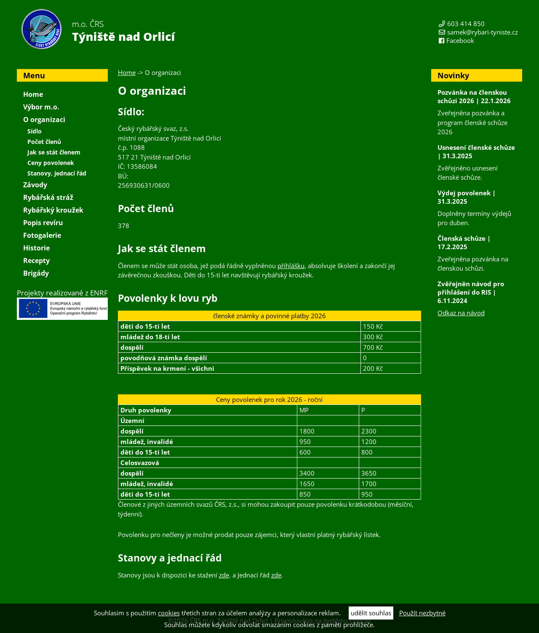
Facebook (460, 40)
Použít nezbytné (422, 613)
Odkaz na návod (461, 313)
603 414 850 (466, 23)
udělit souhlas (371, 613)
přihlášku (291, 265)
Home (127, 72)
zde (224, 575)
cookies (169, 613)
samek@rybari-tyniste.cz (482, 32)
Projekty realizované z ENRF (62, 304)
